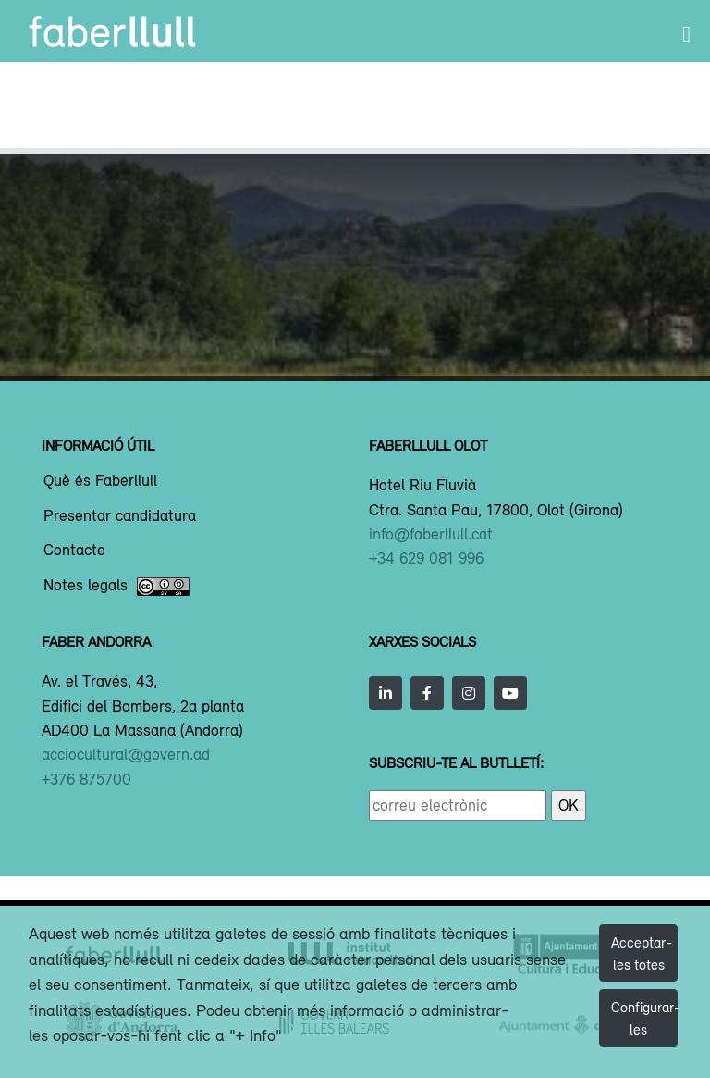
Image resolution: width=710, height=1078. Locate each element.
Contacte (74, 550)
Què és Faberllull (100, 481)
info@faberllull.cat (431, 534)
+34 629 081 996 (426, 558)
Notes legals (116, 586)
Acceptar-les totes (641, 953)
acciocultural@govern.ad (126, 754)
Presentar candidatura (119, 516)
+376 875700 (86, 779)
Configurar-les (644, 1017)
